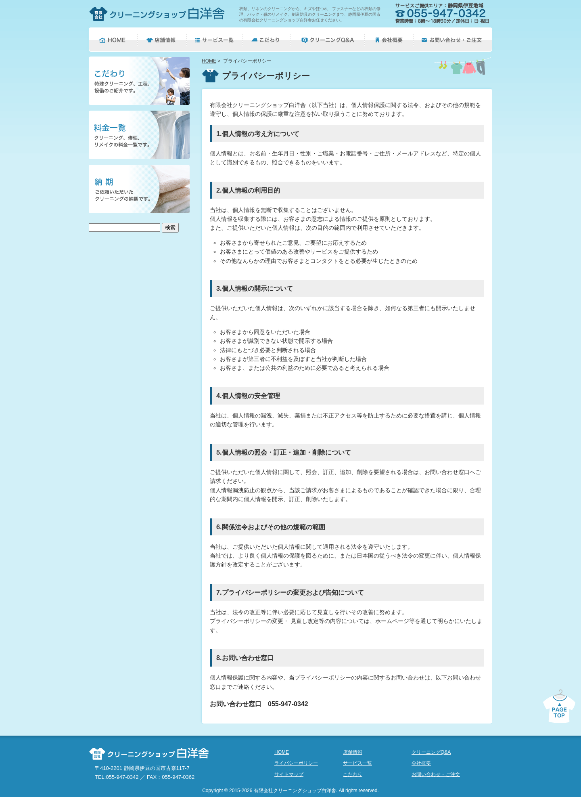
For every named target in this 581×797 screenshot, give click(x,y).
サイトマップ (288, 774)
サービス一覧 (357, 763)
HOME (209, 61)
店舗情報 (352, 752)
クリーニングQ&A (431, 752)
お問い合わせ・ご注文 (436, 774)
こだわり (352, 774)
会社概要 (421, 763)
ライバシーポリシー (296, 763)
